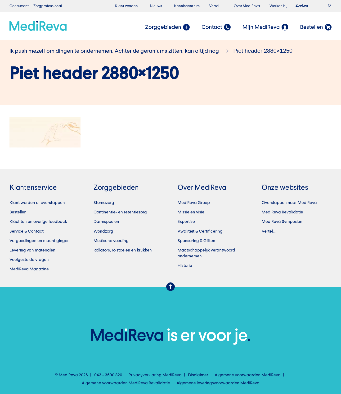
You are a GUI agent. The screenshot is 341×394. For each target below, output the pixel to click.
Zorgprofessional (47, 6)
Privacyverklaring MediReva (155, 375)
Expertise (186, 222)
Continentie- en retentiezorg (120, 212)
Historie (185, 266)
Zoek (329, 5)
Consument (19, 6)
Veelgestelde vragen (29, 260)
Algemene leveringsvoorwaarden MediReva (218, 383)
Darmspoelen (106, 222)
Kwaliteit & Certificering (200, 231)
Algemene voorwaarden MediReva (248, 375)
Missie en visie (191, 212)
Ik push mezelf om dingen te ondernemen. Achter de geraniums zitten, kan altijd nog (114, 51)
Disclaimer (198, 375)
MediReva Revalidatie (282, 212)
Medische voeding (111, 241)
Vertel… (215, 6)
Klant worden (126, 6)
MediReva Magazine (29, 269)
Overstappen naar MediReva (289, 203)
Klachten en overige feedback (38, 222)
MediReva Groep (194, 203)
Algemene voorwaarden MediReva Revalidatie (126, 383)
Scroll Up (170, 286)
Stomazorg (104, 203)
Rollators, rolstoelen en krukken (123, 250)
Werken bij (278, 6)
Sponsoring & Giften (196, 241)
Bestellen (18, 212)
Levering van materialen (32, 250)
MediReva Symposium (283, 222)
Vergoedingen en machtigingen (39, 241)
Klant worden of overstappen (37, 203)
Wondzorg (103, 231)
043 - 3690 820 (108, 375)
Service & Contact (26, 231)
